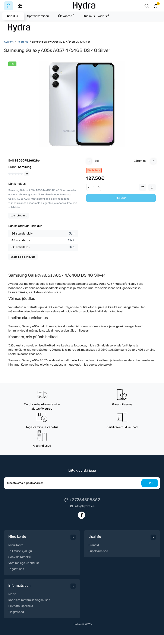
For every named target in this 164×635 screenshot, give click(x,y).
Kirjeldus (12, 16)
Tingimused (16, 612)
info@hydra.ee (82, 506)
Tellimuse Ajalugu (20, 551)
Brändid (93, 545)
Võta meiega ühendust (23, 563)
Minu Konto (15, 545)
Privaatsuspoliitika (20, 606)
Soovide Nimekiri (19, 557)
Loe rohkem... (18, 215)
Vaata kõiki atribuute (22, 256)
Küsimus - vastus (96, 16)
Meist (12, 594)
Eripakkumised (98, 551)
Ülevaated (66, 16)
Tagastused (16, 569)
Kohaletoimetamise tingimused (29, 600)
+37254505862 (82, 499)
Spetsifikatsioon (38, 16)
